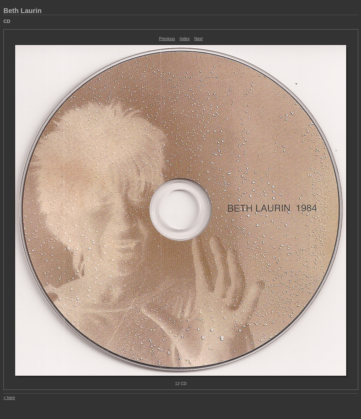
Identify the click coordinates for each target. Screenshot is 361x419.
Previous (167, 38)
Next (198, 38)
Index (184, 38)
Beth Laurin (22, 10)
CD (6, 21)
